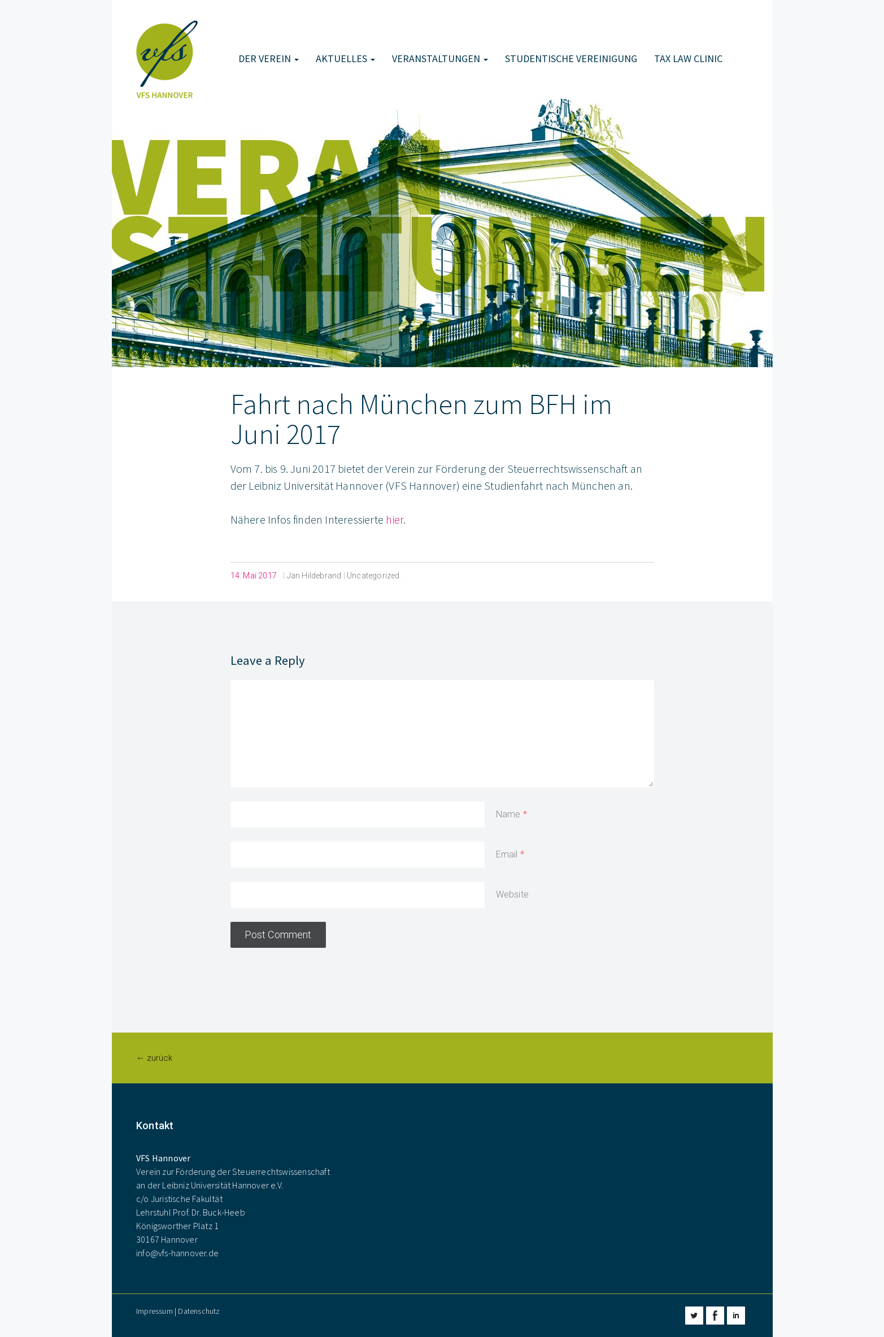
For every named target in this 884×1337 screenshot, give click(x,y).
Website (512, 894)
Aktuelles (345, 58)
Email (507, 854)
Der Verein (268, 58)
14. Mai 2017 (253, 575)
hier (394, 519)
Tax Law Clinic (688, 58)
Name (508, 814)
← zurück (154, 1058)
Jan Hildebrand (314, 575)
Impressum (154, 1311)
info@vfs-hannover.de (177, 1252)
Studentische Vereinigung (571, 58)
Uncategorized (373, 575)
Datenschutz (199, 1311)
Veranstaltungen (440, 58)
